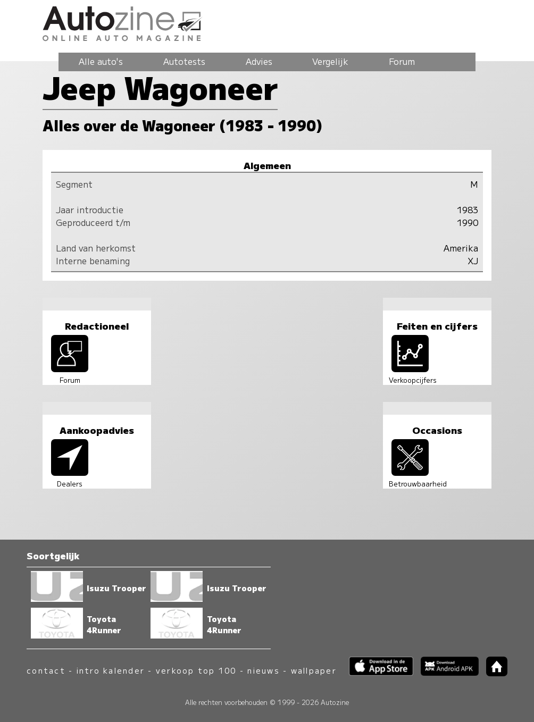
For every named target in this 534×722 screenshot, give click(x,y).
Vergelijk (330, 61)
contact (46, 670)
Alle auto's (101, 61)
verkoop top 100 (196, 670)
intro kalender (111, 670)
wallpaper (314, 670)
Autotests (184, 61)
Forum (402, 61)
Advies (259, 61)
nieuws (263, 670)
